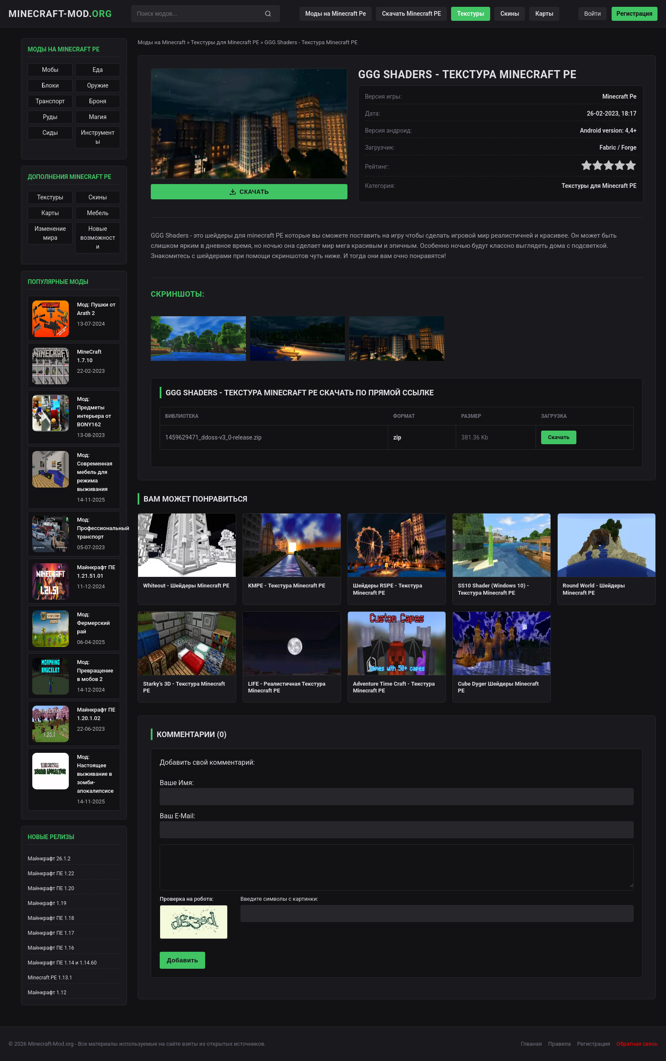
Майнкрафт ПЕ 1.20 (51, 888)
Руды (50, 116)
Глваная (531, 1044)
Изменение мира (50, 233)
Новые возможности (97, 237)
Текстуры (470, 13)
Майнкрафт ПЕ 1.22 (51, 874)
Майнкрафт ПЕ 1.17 (51, 933)
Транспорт (50, 101)
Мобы (50, 69)
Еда (98, 69)
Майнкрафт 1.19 (47, 903)
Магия (97, 116)
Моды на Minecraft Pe (335, 13)
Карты (544, 13)
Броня (97, 101)
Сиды (50, 132)
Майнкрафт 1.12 (47, 993)
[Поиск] (268, 13)
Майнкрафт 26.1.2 (49, 859)
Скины (509, 13)
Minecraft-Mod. (60, 14)
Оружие (97, 85)
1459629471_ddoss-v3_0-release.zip (213, 437)
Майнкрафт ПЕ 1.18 (51, 918)
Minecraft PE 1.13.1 (50, 978)
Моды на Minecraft (162, 42)
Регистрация (634, 13)
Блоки (50, 85)
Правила (559, 1044)
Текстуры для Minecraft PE (225, 42)
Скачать (249, 191)
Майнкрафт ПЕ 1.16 (51, 948)
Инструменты (98, 137)
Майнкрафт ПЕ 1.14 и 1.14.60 (62, 963)
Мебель (98, 213)
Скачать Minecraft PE (411, 13)
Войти (592, 13)
